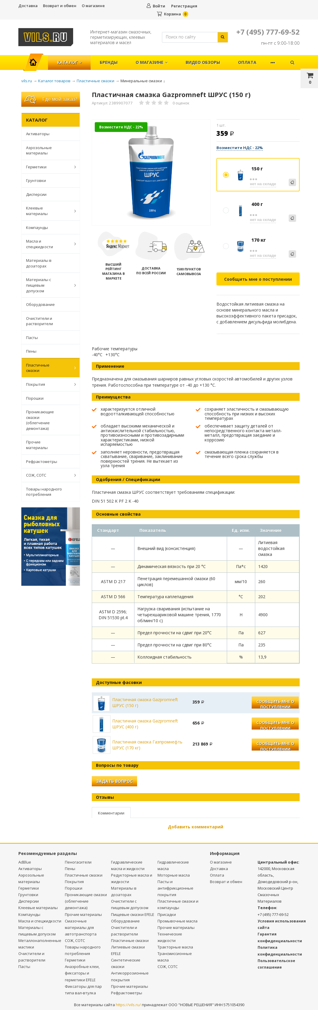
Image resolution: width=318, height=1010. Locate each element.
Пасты (32, 337)
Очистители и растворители (39, 321)
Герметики (48, 167)
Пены (31, 351)
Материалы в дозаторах (39, 263)
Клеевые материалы (48, 210)
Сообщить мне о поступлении (258, 279)
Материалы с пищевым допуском (48, 285)
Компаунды (37, 227)
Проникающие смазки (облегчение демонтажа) (40, 420)
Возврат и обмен (59, 5)
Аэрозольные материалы (39, 150)
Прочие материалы (37, 444)
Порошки (35, 398)
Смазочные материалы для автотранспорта (81, 927)
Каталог (69, 62)
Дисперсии (36, 194)
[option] (151, 172)
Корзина (172, 14)
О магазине (93, 5)
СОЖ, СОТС (48, 475)
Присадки (167, 914)
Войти (159, 6)
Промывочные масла (177, 921)
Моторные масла (174, 875)
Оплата (247, 62)
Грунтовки (36, 180)
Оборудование (40, 304)
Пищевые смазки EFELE (132, 914)
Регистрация (184, 6)
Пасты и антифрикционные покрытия (175, 888)
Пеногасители (78, 862)
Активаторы (37, 133)
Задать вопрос (114, 781)
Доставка (28, 5)
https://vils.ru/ (128, 1004)
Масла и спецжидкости (48, 243)
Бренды (109, 62)
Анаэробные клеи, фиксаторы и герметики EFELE (82, 973)
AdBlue (24, 862)
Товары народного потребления (44, 491)
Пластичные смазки (48, 367)
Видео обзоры (203, 62)
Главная (36, 59)
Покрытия (48, 384)
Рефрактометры (41, 461)
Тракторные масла (175, 947)
